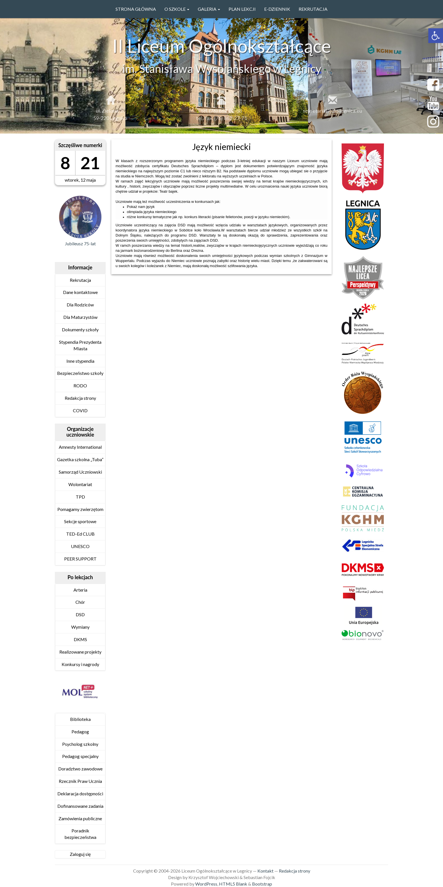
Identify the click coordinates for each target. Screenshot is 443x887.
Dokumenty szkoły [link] (80, 329)
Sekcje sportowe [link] (80, 521)
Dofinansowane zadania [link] (80, 806)
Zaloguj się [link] (80, 854)
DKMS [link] (80, 639)
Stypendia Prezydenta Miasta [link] (80, 345)
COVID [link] (80, 410)
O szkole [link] (176, 9)
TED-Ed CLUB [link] (80, 533)
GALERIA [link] (209, 9)
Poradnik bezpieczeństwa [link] (80, 834)
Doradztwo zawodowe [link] (80, 768)
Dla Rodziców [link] (80, 304)
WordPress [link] (206, 883)
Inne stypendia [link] (80, 361)
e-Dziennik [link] (277, 9)
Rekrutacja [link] (313, 9)
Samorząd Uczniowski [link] (80, 471)
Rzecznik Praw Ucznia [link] (80, 781)
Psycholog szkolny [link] (80, 744)
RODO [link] (80, 385)
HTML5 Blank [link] (233, 883)
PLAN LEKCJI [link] (242, 9)
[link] (435, 35)
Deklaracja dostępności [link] (80, 793)
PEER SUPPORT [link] (80, 558)
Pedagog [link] (80, 731)
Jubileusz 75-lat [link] (80, 243)
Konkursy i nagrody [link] (80, 664)
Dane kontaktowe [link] (80, 292)
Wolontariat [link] (80, 484)
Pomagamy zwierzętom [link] (80, 509)
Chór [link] (80, 602)
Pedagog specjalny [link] (80, 756)
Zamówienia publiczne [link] (80, 818)
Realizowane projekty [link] (80, 651)
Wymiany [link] (80, 627)
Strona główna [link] (136, 9)
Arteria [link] (80, 589)
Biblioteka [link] (80, 719)
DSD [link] (80, 614)
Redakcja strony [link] (80, 398)
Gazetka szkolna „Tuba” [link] (80, 459)
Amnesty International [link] (80, 447)
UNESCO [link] (80, 546)
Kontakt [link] (265, 870)
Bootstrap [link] (262, 883)
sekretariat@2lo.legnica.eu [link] (332, 113)
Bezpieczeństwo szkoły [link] (80, 373)
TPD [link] (80, 496)
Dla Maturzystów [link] (80, 317)
